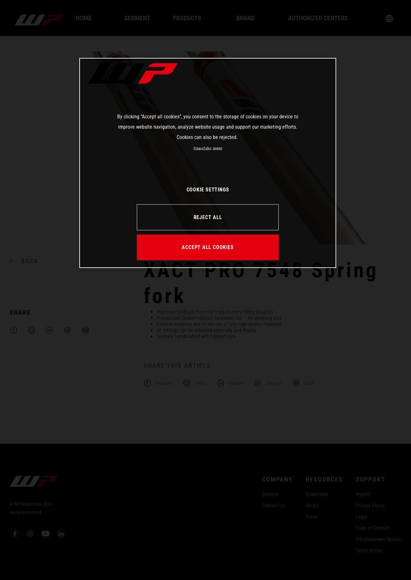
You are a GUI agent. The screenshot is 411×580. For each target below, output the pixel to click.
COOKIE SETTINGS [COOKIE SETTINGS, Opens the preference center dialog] (208, 190)
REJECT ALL (208, 217)
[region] (207, 163)
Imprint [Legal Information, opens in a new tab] (217, 148)
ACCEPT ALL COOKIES (207, 247)
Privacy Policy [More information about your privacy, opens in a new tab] (202, 148)
